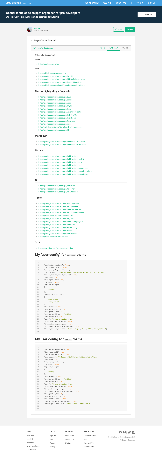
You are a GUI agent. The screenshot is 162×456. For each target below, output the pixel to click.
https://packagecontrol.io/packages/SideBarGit (56, 186)
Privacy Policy (89, 446)
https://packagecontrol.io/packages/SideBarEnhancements (61, 79)
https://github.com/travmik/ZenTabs (53, 236)
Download (121, 3)
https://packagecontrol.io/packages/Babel (55, 100)
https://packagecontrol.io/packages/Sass (54, 109)
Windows (30, 442)
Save (130, 29)
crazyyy (37, 28)
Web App (107, 3)
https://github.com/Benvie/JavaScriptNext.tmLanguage (60, 127)
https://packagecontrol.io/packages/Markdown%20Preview (61, 141)
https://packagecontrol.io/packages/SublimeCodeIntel (59, 209)
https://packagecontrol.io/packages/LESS (54, 97)
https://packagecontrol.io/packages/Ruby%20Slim (58, 115)
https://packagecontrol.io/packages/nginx (54, 124)
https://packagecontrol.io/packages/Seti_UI (55, 76)
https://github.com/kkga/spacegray (52, 73)
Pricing (52, 446)
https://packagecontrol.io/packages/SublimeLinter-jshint (60, 162)
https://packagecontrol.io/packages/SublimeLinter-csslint (61, 159)
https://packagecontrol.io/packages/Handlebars (57, 118)
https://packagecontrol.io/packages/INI (53, 130)
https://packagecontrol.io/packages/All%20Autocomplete (61, 212)
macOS (30, 439)
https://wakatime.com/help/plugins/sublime (55, 248)
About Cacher (92, 3)
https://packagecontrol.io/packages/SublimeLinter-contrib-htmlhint (65, 171)
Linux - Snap (31, 449)
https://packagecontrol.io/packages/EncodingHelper (58, 203)
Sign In (139, 3)
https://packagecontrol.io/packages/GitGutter (56, 189)
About (52, 442)
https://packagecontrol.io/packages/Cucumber (56, 121)
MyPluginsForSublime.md (43, 48)
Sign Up (151, 3)
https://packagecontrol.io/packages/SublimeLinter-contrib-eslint (63, 174)
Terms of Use (89, 442)
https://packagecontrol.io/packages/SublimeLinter (58, 156)
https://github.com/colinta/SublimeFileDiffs (55, 215)
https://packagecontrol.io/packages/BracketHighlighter (60, 82)
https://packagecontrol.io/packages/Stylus (55, 106)
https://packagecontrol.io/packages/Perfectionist (58, 233)
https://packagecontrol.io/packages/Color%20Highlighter (60, 221)
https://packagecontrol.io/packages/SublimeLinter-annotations (63, 168)
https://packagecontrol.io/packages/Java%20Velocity (59, 112)
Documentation (90, 436)
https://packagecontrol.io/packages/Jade (54, 103)
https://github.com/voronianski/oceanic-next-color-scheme (61, 85)
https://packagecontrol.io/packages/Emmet (55, 230)
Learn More (146, 15)
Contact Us (69, 439)
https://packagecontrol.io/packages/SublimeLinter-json (60, 165)
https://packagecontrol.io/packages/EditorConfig (57, 227)
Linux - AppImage (33, 446)
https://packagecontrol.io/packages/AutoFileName (58, 206)
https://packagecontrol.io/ (48, 64)
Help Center (69, 436)
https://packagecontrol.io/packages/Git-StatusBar (58, 192)
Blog (85, 439)
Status (68, 442)
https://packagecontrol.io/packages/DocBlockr (56, 224)
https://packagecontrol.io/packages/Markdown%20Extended (62, 144)
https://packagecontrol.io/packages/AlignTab (56, 218)
